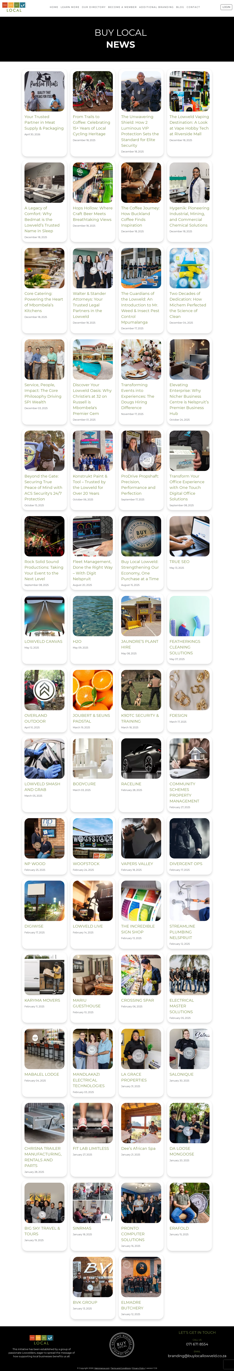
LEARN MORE (70, 7)
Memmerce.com (102, 1368)
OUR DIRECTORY (94, 7)
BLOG (180, 7)
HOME (54, 7)
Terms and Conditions (121, 1368)
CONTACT (193, 7)
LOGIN (226, 7)
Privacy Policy (138, 1368)
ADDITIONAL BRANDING (156, 7)
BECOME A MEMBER (122, 7)
